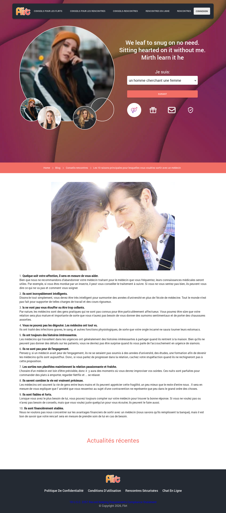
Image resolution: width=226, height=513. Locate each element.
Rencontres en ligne (158, 11)
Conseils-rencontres (125, 11)
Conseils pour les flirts (48, 11)
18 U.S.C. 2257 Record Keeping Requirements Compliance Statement (113, 502)
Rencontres (184, 11)
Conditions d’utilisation (104, 490)
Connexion (202, 11)
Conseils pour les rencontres (87, 11)
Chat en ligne (172, 490)
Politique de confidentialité (64, 490)
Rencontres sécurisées (141, 490)
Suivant (162, 93)
